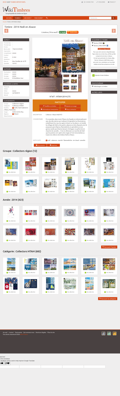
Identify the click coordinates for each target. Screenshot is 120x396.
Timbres (18, 18)
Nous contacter (70, 109)
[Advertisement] (81, 10)
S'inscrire (100, 2)
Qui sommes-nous (28, 332)
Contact (11, 332)
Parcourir (38, 18)
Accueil (9, 18)
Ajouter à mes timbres (102, 75)
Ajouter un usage (70, 106)
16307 (8, 2)
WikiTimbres (24, 334)
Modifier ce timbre (49, 106)
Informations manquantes (49, 109)
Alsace (16, 114)
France (112, 2)
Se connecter (87, 2)
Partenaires (18, 332)
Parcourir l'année (109, 247)
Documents (40, 145)
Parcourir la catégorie (107, 299)
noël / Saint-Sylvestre (21, 108)
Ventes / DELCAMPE (100, 45)
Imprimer (53, 145)
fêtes (6, 110)
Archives (27, 18)
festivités (12, 110)
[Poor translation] (7, 363)
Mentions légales (41, 332)
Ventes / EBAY (98, 43)
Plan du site (51, 332)
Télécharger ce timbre (99, 86)
